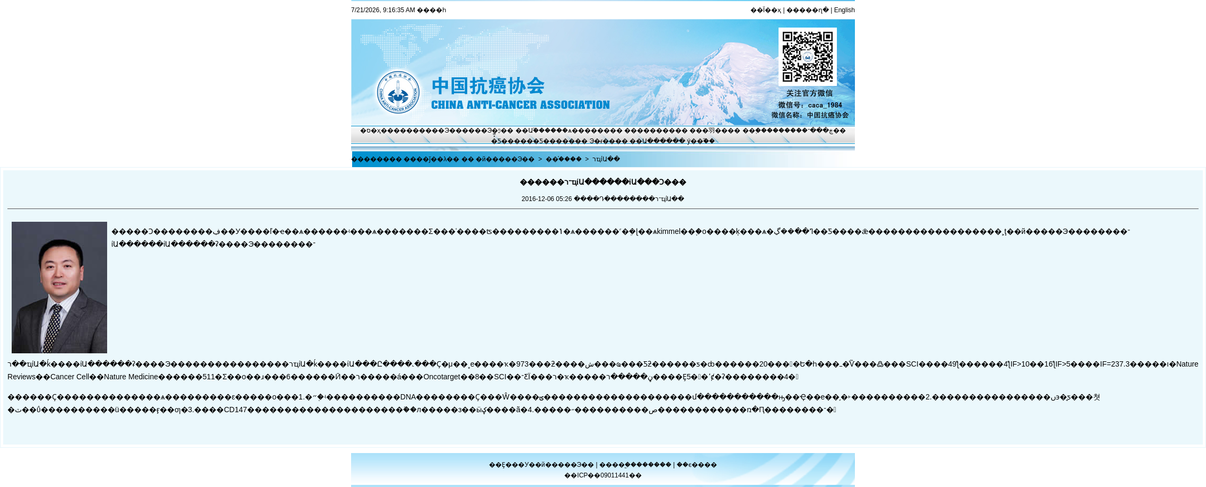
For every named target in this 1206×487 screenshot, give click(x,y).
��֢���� (760, 130)
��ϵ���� (697, 464)
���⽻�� (708, 130)
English (844, 10)
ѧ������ (589, 130)
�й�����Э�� (505, 159)
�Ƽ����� (554, 141)
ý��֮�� (701, 141)
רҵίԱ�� (606, 159)
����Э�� (440, 130)
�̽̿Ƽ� (499, 141)
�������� (649, 130)
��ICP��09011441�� (602, 475)
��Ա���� (651, 141)
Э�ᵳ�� (603, 141)
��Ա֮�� (530, 130)
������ (654, 464)
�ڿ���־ (817, 130)
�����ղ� (807, 10)
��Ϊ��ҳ (765, 10)
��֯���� (564, 159)
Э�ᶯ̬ (494, 130)
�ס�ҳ (370, 130)
